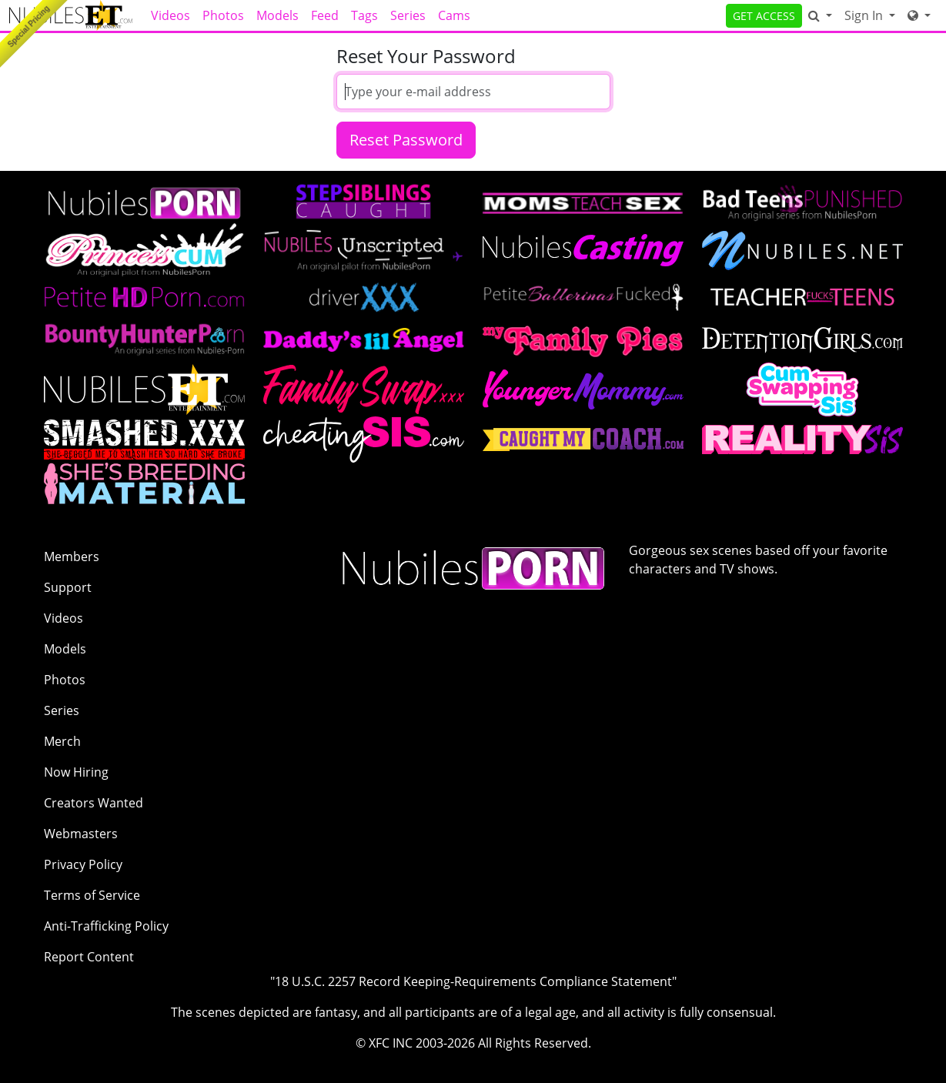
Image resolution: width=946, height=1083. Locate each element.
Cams (454, 15)
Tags (364, 15)
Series (408, 15)
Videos (170, 15)
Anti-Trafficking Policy (106, 926)
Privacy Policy (83, 864)
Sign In (865, 15)
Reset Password (406, 139)
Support (68, 587)
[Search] (820, 15)
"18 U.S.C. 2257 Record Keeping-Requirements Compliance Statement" (473, 981)
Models (277, 15)
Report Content (89, 956)
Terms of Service (92, 895)
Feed (325, 15)
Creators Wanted (93, 802)
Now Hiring (76, 772)
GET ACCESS (764, 15)
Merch (62, 741)
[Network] (919, 15)
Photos (223, 15)
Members (71, 556)
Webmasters (81, 833)
